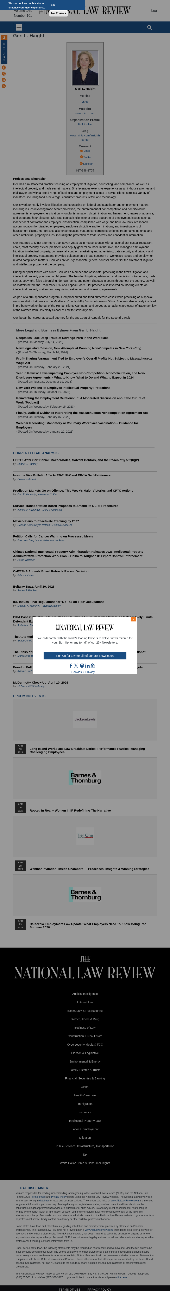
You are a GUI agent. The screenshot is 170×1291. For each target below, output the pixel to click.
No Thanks (58, 13)
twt (76, 665)
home (92, 665)
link (87, 665)
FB (71, 665)
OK (53, 5)
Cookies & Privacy (83, 672)
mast (82, 665)
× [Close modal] (133, 619)
